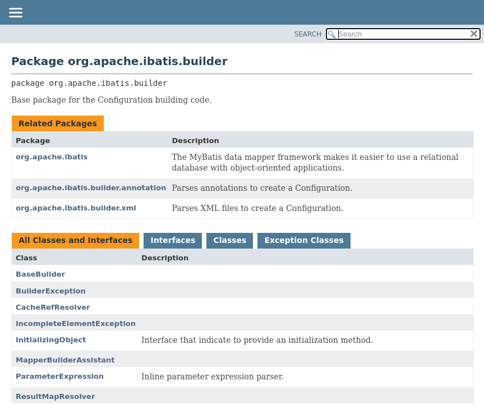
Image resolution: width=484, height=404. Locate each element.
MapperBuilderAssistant (65, 360)
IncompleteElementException (76, 323)
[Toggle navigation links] (15, 13)
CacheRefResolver (53, 307)
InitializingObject (51, 340)
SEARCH (308, 34)
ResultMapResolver (55, 396)
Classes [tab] (229, 240)
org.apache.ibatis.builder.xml (76, 208)
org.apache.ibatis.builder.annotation (91, 187)
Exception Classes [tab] (303, 240)
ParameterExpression (60, 376)
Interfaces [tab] (172, 240)
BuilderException (51, 291)
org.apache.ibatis (51, 157)
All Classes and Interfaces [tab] (75, 240)
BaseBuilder (40, 274)
